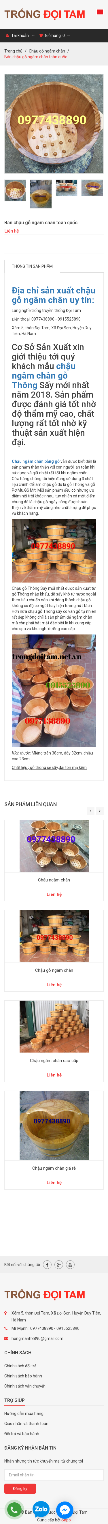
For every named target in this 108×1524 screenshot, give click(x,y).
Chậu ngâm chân (54, 880)
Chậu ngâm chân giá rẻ (54, 1168)
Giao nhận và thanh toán (26, 1423)
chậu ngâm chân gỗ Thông (44, 375)
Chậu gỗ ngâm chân (54, 970)
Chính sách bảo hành (23, 1376)
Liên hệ (11, 231)
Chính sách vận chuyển (25, 1386)
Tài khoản (17, 35)
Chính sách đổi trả (20, 1366)
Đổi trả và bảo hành (21, 1433)
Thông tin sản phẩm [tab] (32, 266)
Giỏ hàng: (54, 35)
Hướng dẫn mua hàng (23, 1413)
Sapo (66, 1520)
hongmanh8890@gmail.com (37, 1338)
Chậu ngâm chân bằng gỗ (36, 461)
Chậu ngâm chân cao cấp (54, 1060)
